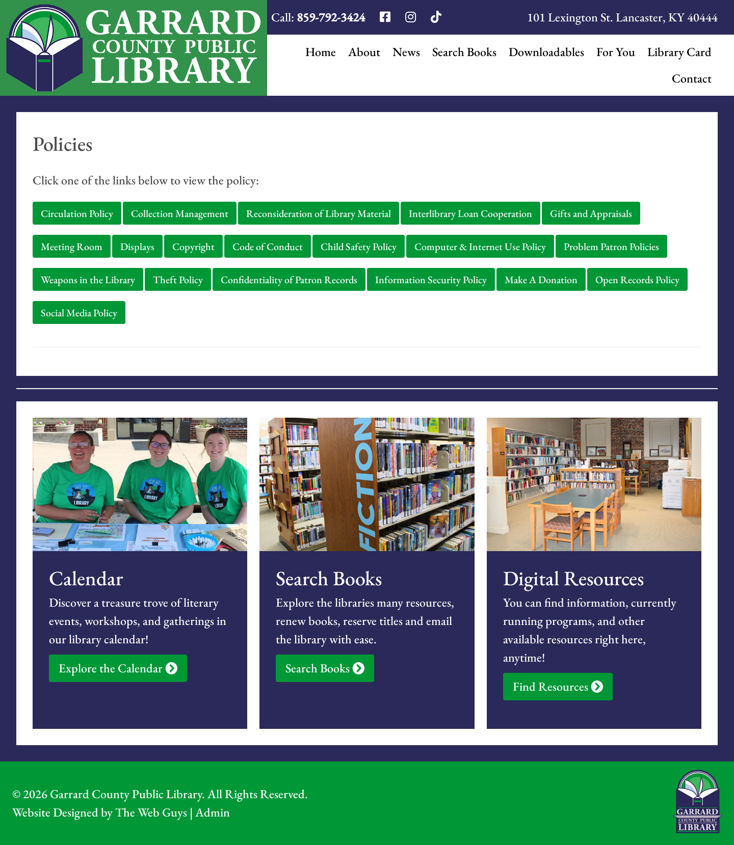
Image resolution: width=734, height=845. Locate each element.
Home (320, 52)
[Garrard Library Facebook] (386, 17)
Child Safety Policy (359, 246)
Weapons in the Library (88, 279)
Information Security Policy (431, 279)
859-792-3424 (331, 17)
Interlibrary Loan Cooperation (470, 213)
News (406, 52)
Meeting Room (71, 246)
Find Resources (558, 686)
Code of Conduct (267, 246)
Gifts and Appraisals (591, 213)
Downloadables (546, 52)
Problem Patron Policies (611, 246)
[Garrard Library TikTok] (436, 17)
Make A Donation (541, 279)
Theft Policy (178, 279)
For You (615, 52)
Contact (692, 78)
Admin (212, 812)
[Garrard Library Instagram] (411, 17)
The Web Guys (151, 812)
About (364, 52)
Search (464, 52)
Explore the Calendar (118, 668)
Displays (137, 246)
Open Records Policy (637, 279)
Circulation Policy (77, 213)
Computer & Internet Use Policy (480, 246)
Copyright (193, 246)
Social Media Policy (79, 312)
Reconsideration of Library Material (318, 213)
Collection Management (179, 213)
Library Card (679, 52)
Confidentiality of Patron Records (289, 279)
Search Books (324, 668)
